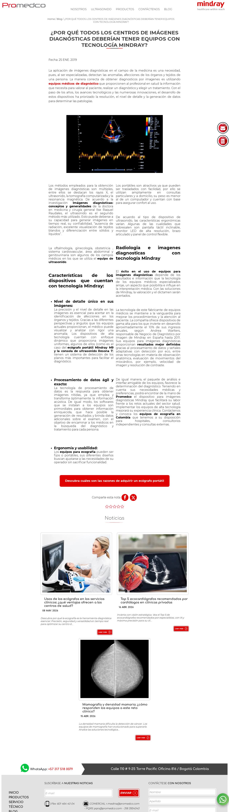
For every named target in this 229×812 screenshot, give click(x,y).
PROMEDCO (23, 5)
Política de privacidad (176, 795)
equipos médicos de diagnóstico (73, 83)
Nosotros (79, 9)
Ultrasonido (101, 9)
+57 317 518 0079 (60, 659)
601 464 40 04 (65, 694)
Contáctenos (149, 9)
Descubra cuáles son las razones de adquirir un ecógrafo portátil (114, 481)
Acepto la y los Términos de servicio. (181, 796)
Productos (125, 9)
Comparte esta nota (106, 497)
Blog (168, 9)
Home (51, 18)
